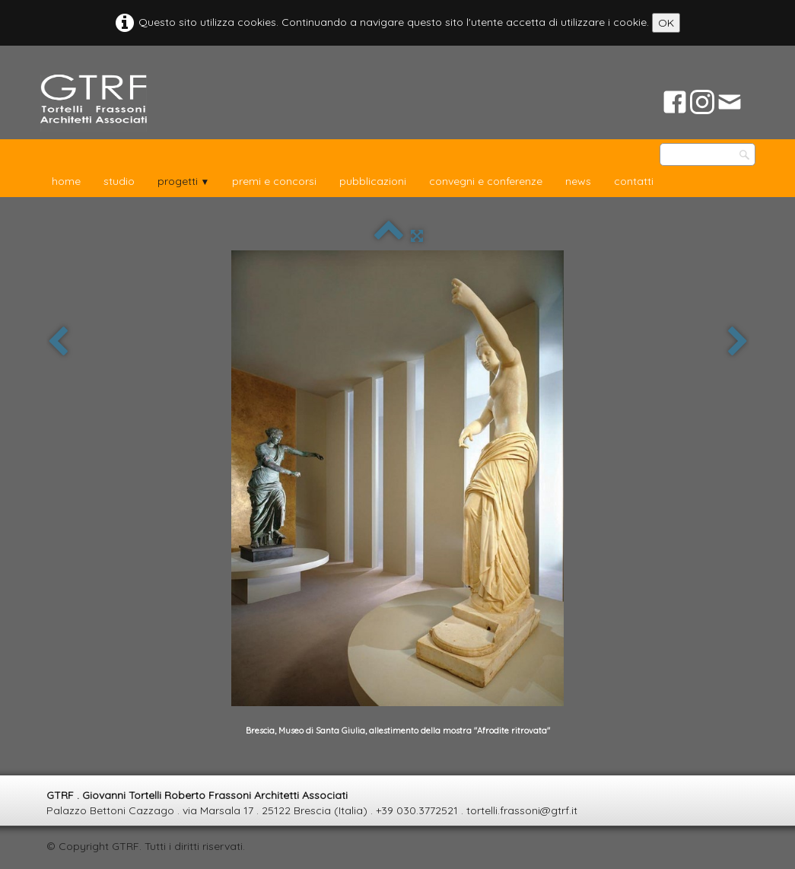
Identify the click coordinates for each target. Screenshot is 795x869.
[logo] (93, 103)
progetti (183, 181)
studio (119, 181)
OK (666, 23)
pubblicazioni (372, 181)
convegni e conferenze (485, 181)
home (66, 181)
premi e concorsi (274, 181)
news (578, 181)
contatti (633, 181)
